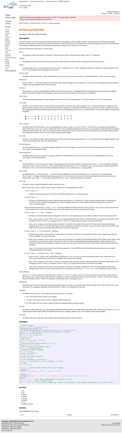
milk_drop (8, 50)
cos (43, 327)
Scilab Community (51, 1)
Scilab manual (23, 23)
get (23, 332)
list (40, 330)
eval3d (7, 31)
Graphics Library (8, 22)
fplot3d (7, 39)
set (23, 391)
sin (37, 327)
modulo (35, 361)
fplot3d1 (7, 41)
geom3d (7, 44)
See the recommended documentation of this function (36, 19)
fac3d (6, 35)
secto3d (7, 67)
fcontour (7, 37)
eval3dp (7, 33)
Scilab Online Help (25, 6)
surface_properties (10, 71)
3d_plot (8, 27)
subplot (23, 369)
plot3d (7, 59)
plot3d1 (7, 61)
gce (23, 377)
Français (104, 13)
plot (28, 133)
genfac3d (7, 43)
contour (7, 29)
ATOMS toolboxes (64, 1)
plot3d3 (7, 65)
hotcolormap (34, 348)
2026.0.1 (55, 17)
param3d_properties (10, 57)
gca (23, 333)
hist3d (7, 46)
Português (116, 13)
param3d (7, 54)
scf (21, 368)
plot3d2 (7, 63)
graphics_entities (27, 404)
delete (24, 395)
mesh (6, 48)
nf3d (6, 52)
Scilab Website (23, 1)
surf (6, 69)
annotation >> (115, 415)
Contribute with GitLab (37, 1)
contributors (9, 430)
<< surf (21, 415)
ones (55, 330)
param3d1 (8, 56)
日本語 (110, 13)
